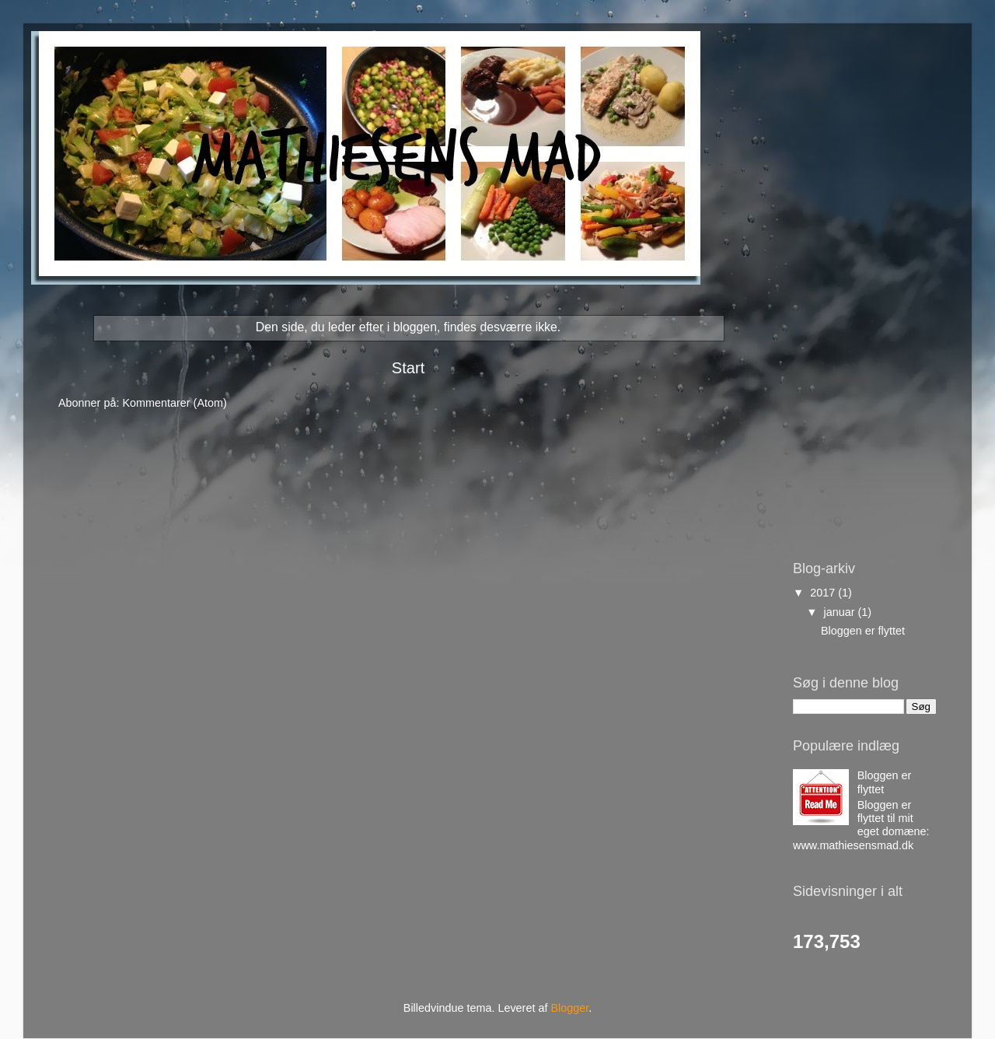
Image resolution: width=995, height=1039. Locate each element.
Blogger (569, 1008)
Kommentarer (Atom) (174, 403)
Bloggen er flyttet (863, 630)
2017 (824, 592)
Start (408, 367)
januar (841, 612)
